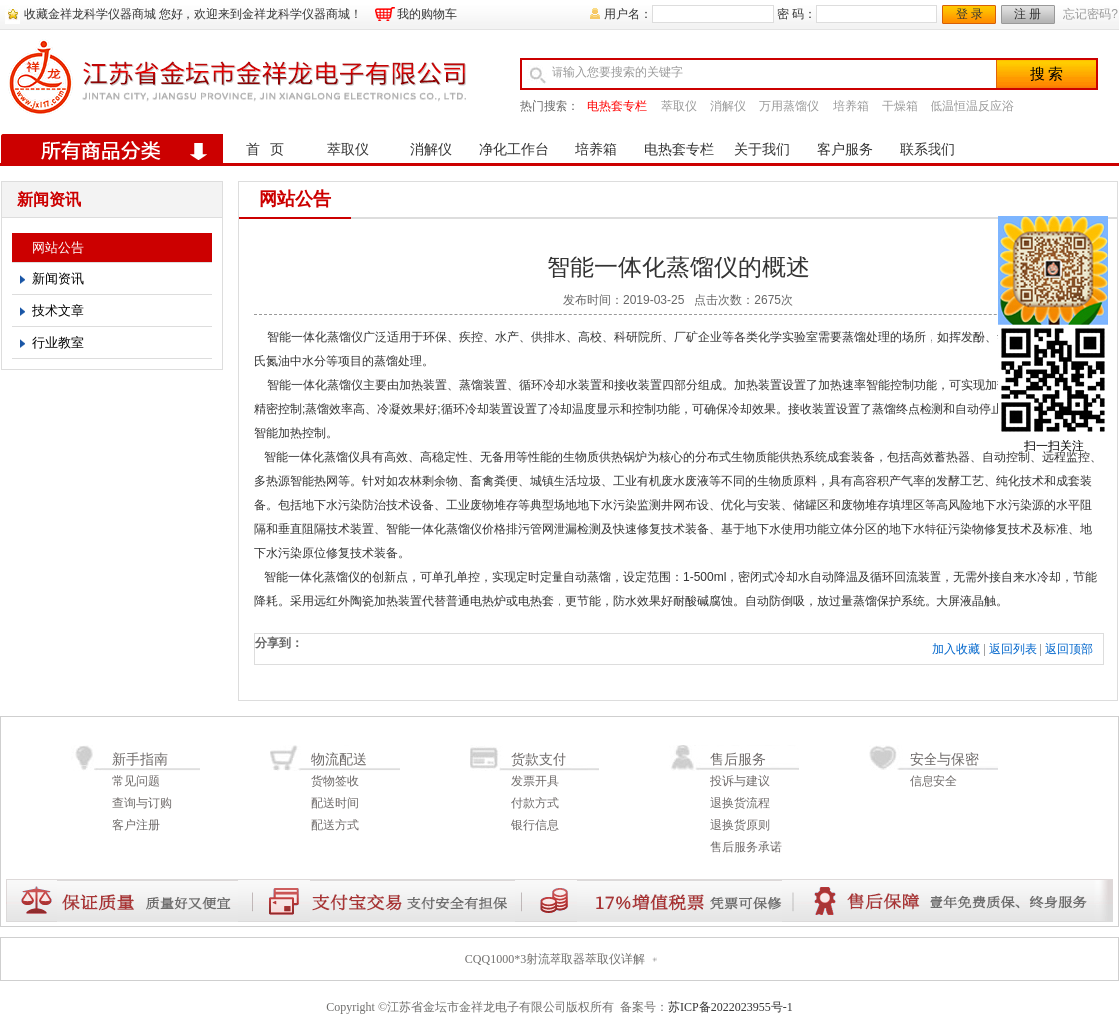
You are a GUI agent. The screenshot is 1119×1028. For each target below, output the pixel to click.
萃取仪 (679, 106)
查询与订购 (142, 803)
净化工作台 (514, 149)
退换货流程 (740, 803)
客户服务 (845, 149)
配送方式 (335, 825)
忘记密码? (1090, 14)
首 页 (265, 149)
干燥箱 (900, 106)
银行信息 (535, 825)
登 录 (969, 14)
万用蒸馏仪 (789, 106)
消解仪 (728, 106)
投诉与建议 (740, 781)
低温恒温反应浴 (972, 106)
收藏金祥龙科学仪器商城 (90, 14)
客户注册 (136, 825)
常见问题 (136, 781)
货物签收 (335, 781)
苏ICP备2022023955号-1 (730, 1007)
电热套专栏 (617, 106)
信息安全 (933, 781)
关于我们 (762, 149)
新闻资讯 (58, 278)
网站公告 (58, 247)
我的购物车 (427, 14)
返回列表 (1013, 649)
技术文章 (58, 310)
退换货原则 (740, 825)
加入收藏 (956, 649)
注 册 (1027, 14)
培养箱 (851, 106)
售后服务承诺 (746, 847)
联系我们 (927, 149)
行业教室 (58, 342)
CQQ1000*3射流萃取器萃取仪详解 (555, 959)
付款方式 (535, 803)
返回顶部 (1069, 649)
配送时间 (335, 803)
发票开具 (535, 781)
